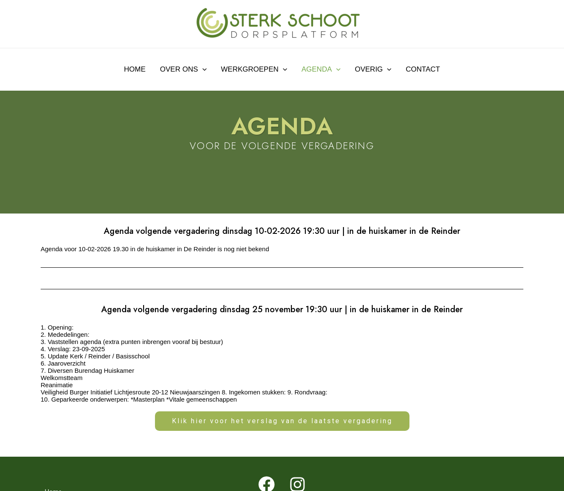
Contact (423, 69)
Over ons (183, 69)
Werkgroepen (254, 69)
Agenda (320, 69)
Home (135, 69)
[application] (202, 69)
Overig (373, 69)
